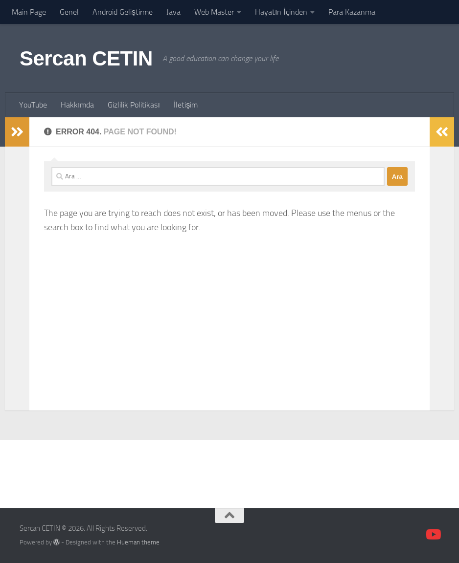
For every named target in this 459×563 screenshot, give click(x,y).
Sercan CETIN (86, 58)
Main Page (29, 12)
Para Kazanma (351, 12)
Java (173, 12)
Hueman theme (138, 542)
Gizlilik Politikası (134, 104)
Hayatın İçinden (281, 12)
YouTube (33, 104)
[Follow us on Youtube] (432, 534)
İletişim (186, 104)
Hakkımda (77, 104)
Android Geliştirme (122, 12)
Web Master (214, 12)
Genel (69, 12)
